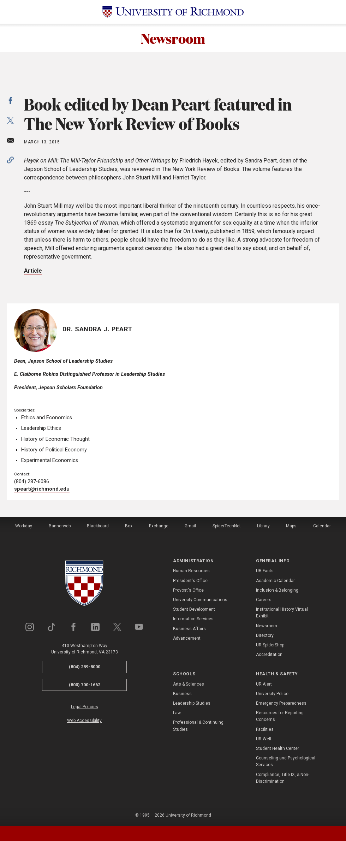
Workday (23, 525)
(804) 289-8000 (84, 666)
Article (33, 270)
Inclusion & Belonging (277, 590)
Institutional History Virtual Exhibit (282, 612)
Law (177, 712)
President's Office (190, 580)
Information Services (193, 618)
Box (128, 525)
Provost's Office (188, 590)
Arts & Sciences (188, 684)
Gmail (190, 525)
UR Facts (265, 570)
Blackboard (98, 525)
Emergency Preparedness (281, 703)
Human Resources (191, 570)
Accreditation (269, 654)
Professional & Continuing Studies (198, 726)
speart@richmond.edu (42, 489)
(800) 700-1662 (84, 684)
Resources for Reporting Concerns (280, 716)
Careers (264, 599)
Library (263, 525)
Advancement (187, 638)
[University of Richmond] (173, 12)
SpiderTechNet (227, 525)
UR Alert (264, 684)
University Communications (200, 599)
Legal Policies (84, 706)
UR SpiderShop (270, 644)
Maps (291, 525)
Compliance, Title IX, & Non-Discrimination (282, 778)
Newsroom (173, 37)
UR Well (263, 738)
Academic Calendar (275, 580)
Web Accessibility (84, 720)
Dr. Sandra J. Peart (97, 329)
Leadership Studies (191, 703)
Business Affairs (189, 628)
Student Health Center (277, 748)
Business (182, 693)
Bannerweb (60, 525)
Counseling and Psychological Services (285, 761)
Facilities (265, 729)
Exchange (158, 525)
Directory (265, 635)
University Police (272, 693)
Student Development (194, 609)
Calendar (322, 525)
